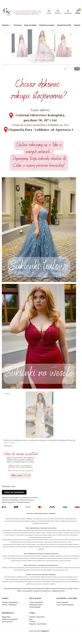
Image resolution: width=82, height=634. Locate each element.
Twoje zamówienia (36, 602)
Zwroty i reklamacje (9, 605)
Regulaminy (6, 617)
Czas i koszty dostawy (65, 605)
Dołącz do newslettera (14, 492)
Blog (31, 619)
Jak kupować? (7, 621)
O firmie (32, 621)
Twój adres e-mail (8, 486)
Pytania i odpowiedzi (10, 602)
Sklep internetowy (38, 631)
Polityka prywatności (10, 619)
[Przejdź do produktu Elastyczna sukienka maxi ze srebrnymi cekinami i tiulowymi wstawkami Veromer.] (40, 414)
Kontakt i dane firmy (36, 617)
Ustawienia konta (35, 605)
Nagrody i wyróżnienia (37, 624)
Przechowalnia (34, 607)
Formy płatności (62, 602)
